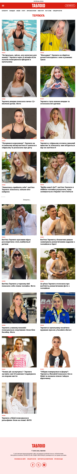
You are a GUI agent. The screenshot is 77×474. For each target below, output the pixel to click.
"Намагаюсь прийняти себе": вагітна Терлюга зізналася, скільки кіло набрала (18, 189)
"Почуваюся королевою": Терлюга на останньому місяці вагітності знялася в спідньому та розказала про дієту (19, 145)
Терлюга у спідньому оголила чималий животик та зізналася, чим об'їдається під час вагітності (57, 145)
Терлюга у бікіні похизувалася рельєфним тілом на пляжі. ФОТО (17, 419)
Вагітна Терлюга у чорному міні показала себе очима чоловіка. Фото (18, 285)
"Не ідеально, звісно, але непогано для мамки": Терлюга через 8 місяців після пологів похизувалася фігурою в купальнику (19, 58)
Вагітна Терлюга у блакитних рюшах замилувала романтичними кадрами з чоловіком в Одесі (57, 242)
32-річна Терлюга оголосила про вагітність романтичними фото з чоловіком (55, 286)
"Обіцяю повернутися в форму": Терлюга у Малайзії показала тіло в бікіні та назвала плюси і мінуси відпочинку (56, 375)
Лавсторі (41, 11)
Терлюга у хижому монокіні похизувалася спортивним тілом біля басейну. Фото (18, 330)
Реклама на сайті (20, 459)
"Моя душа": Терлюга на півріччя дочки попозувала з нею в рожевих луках (56, 57)
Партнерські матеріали (45, 459)
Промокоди (58, 459)
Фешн (18, 11)
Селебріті (5, 11)
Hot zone (48, 11)
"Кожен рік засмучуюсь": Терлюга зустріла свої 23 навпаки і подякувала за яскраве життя (19, 374)
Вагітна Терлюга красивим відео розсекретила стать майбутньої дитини (16, 242)
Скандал (12, 11)
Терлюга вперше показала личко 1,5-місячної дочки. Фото (18, 102)
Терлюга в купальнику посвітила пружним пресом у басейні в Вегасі (55, 329)
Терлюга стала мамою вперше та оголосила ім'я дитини (55, 102)
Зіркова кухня (31, 11)
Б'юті (23, 11)
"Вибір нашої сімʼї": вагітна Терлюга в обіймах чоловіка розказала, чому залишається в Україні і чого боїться (57, 189)
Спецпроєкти (57, 11)
